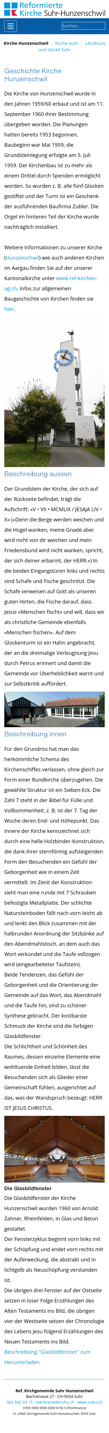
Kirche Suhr (66, 43)
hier (9, 308)
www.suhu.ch (89, 1402)
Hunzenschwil (22, 257)
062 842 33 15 (20, 1402)
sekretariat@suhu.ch (55, 1402)
